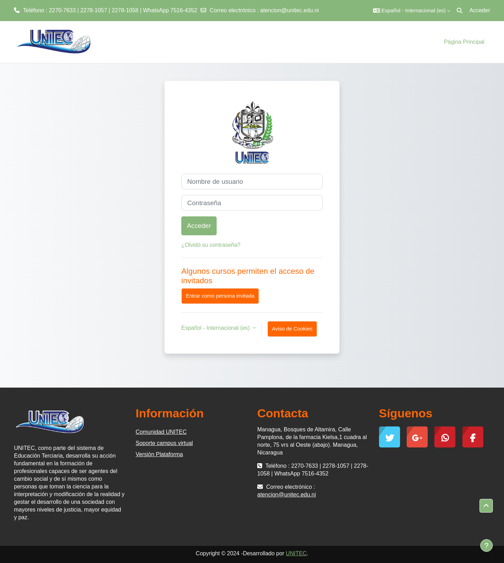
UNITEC (296, 553)
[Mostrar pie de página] (486, 545)
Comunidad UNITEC (161, 432)
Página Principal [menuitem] (464, 42)
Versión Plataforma (159, 454)
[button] (411, 10)
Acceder (479, 10)
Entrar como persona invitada (220, 296)
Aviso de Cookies (292, 329)
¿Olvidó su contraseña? (210, 245)
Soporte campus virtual (164, 443)
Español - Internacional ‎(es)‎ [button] (216, 328)
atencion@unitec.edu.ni (289, 10)
